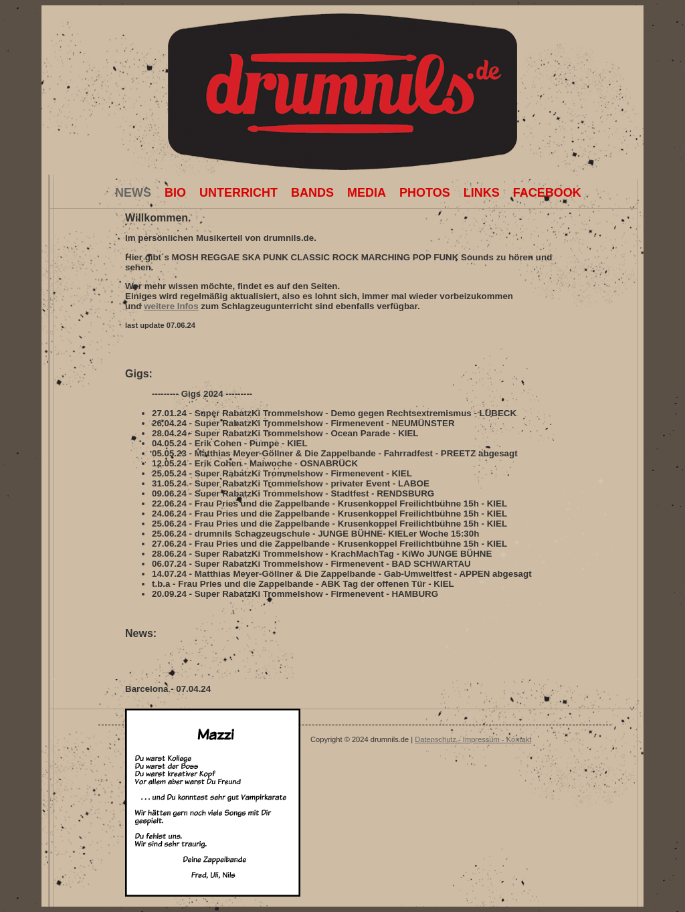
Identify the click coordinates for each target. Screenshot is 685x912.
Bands (312, 192)
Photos (424, 192)
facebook (547, 192)
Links (482, 192)
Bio (175, 192)
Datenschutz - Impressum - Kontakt (473, 739)
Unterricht (238, 192)
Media (366, 192)
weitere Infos (171, 306)
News (133, 189)
